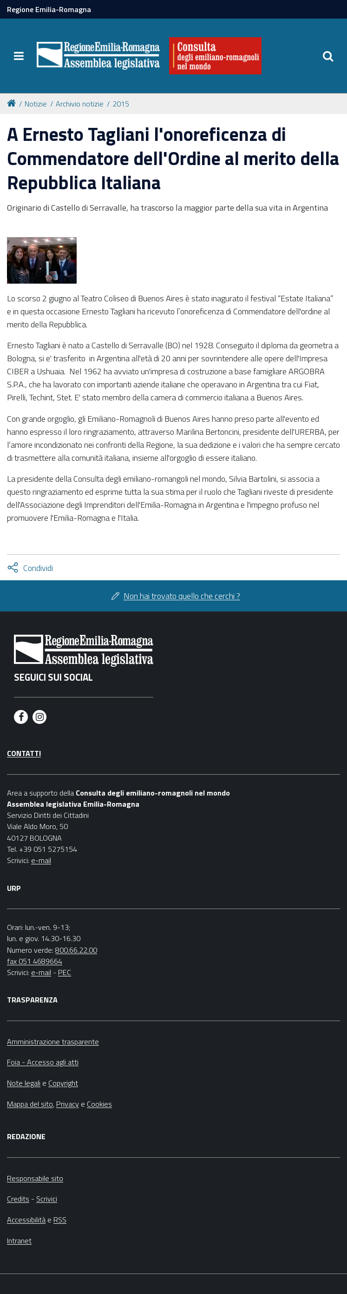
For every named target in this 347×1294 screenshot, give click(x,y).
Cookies (99, 1103)
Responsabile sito (35, 1178)
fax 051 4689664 (34, 961)
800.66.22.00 (76, 950)
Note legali (23, 1082)
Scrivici (46, 1198)
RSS (59, 1219)
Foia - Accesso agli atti (43, 1062)
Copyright (63, 1082)
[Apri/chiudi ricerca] (328, 55)
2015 (120, 103)
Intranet (19, 1240)
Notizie (36, 103)
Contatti (24, 753)
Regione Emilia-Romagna (49, 9)
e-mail (41, 860)
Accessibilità (26, 1219)
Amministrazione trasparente (53, 1041)
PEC (64, 972)
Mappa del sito (30, 1103)
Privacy (67, 1103)
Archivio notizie (80, 103)
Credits (18, 1198)
